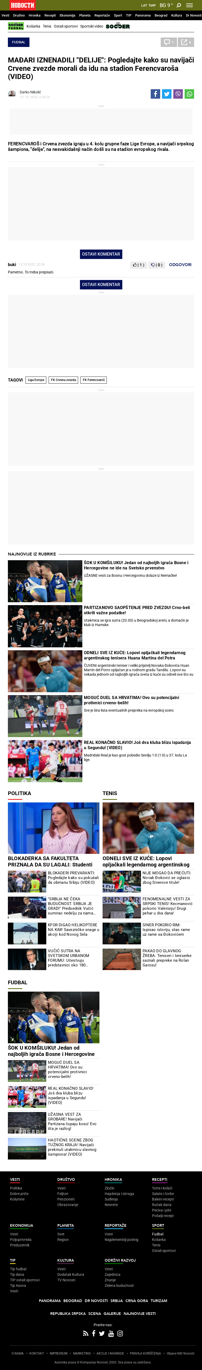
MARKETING (82, 1353)
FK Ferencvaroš (94, 380)
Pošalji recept (163, 1216)
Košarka (33, 26)
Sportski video (91, 26)
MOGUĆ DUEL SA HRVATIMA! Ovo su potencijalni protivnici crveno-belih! (131, 700)
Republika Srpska (68, 1313)
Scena (94, 1313)
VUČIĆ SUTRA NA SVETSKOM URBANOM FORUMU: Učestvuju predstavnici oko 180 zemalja (68, 958)
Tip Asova (18, 1285)
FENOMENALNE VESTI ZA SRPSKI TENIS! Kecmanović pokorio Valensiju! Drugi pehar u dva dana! (168, 906)
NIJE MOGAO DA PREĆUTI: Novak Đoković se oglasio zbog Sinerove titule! (167, 878)
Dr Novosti (193, 15)
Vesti (5, 15)
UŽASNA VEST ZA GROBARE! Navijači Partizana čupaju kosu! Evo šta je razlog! (72, 1121)
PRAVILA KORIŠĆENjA (145, 1353)
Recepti (50, 15)
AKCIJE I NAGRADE (110, 1353)
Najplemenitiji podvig (121, 1239)
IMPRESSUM (58, 1353)
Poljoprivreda (21, 1239)
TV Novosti (66, 1280)
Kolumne (17, 1199)
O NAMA (18, 1353)
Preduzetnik (19, 1245)
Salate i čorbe (163, 1194)
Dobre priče (19, 1194)
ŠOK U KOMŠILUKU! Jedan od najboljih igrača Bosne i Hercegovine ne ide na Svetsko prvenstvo (136, 565)
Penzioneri (65, 1199)
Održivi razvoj (120, 1260)
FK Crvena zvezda (63, 380)
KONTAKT (36, 1353)
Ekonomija (67, 15)
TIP (128, 15)
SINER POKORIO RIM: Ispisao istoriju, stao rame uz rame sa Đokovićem (166, 930)
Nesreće (111, 1205)
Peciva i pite (161, 1210)
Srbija (116, 1300)
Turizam (159, 1300)
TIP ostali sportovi (24, 1280)
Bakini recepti (163, 1199)
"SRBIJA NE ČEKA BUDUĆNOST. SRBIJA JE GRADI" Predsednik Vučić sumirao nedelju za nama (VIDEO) (70, 906)
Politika (19, 793)
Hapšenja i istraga (119, 1194)
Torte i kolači (162, 1188)
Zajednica (112, 1274)
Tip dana (17, 1274)
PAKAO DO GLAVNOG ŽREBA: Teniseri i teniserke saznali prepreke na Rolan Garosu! (167, 958)
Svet (60, 1234)
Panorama (143, 15)
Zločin (109, 1188)
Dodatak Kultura (70, 1274)
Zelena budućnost (119, 1285)
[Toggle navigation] (189, 5)
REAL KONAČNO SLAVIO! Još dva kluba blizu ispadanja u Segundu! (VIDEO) (137, 745)
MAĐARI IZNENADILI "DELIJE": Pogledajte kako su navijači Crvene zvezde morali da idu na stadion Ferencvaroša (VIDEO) (101, 68)
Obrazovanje (67, 1205)
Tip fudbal (18, 1269)
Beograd (161, 15)
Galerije (112, 1313)
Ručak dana (161, 1205)
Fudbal (18, 42)
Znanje (110, 1280)
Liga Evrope (36, 380)
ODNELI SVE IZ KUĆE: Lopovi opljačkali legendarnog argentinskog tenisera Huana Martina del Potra (134, 655)
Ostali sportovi (66, 26)
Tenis (47, 26)
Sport (118, 15)
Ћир (152, 5)
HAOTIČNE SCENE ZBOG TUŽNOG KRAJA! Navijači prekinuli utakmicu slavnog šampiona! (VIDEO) (72, 1147)
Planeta (84, 15)
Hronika (35, 15)
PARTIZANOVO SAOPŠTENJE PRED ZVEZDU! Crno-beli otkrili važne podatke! (137, 610)
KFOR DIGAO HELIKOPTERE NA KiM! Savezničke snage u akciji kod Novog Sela (73, 930)
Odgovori (180, 264)
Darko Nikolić (30, 92)
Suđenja (111, 1199)
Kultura (176, 15)
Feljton (62, 1194)
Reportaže (102, 15)
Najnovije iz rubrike (32, 554)
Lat (144, 5)
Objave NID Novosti (180, 1353)
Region (63, 1239)
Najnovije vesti (140, 1313)
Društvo (19, 15)
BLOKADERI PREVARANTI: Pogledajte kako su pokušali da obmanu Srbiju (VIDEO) (73, 878)
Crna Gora (136, 1300)
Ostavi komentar (101, 254)
